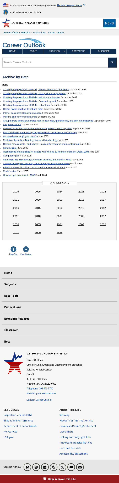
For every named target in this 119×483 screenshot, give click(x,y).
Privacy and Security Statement (78, 426)
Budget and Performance (18, 420)
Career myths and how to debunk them (23, 109)
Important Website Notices (76, 442)
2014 (59, 207)
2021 (16, 199)
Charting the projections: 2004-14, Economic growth (30, 101)
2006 (16, 224)
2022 (103, 191)
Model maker (10, 171)
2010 (38, 216)
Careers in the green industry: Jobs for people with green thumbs (36, 163)
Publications (39, 32)
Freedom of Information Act (76, 420)
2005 (38, 224)
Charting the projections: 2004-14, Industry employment (31, 97)
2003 (81, 224)
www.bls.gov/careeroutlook (41, 393)
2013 (81, 207)
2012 (103, 207)
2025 (38, 191)
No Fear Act (10, 431)
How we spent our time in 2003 (19, 175)
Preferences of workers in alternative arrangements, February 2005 (37, 128)
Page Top (13, 254)
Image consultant (12, 124)
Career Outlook (56, 32)
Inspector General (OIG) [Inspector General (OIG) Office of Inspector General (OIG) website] (17, 415)
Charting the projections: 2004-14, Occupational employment (34, 93)
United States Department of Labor (22, 12)
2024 (59, 191)
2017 (103, 199)
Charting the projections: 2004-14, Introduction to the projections (36, 89)
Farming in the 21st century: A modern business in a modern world (37, 159)
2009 (59, 216)
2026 (16, 191)
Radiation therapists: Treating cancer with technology (30, 140)
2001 (16, 232)
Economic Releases (16, 319)
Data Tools (11, 296)
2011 (16, 216)
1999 (59, 232)
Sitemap (64, 415)
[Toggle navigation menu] (109, 23)
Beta (7, 341)
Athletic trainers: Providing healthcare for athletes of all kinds (34, 167)
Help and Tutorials (70, 448)
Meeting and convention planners (20, 116)
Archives (54, 51)
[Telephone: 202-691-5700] (54, 389)
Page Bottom (25, 254)
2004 (59, 224)
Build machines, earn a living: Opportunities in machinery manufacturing (40, 132)
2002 (103, 224)
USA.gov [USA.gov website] (8, 437)
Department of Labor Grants (20, 426)
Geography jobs (11, 155)
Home (12, 51)
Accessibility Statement (74, 453)
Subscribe (103, 51)
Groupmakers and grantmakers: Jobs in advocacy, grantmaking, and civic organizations (48, 120)
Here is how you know (69, 5)
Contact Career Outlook (39, 399)
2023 (81, 191)
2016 (16, 207)
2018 (81, 199)
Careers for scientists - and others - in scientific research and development (41, 144)
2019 (59, 199)
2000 (38, 232)
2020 (38, 199)
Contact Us (78, 51)
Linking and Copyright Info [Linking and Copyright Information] (75, 437)
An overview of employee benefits (20, 136)
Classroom (11, 330)
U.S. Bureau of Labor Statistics (30, 23)
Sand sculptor (10, 148)
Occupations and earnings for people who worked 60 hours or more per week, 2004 (46, 151)
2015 (38, 207)
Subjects (10, 284)
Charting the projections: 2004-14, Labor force (26, 105)
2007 (103, 216)
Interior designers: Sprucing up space (22, 113)
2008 (81, 216)
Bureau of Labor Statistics (17, 32)
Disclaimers (66, 431)
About (33, 51)
